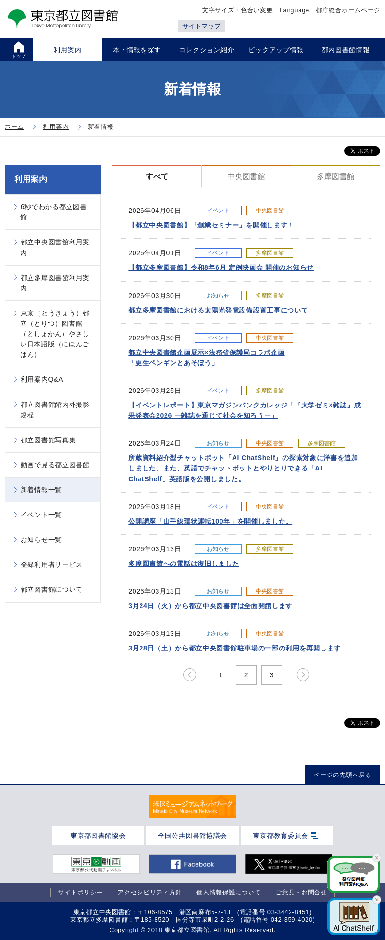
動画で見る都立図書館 (55, 465)
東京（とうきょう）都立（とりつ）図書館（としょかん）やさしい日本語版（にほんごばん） (55, 333)
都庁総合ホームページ (348, 10)
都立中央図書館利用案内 (55, 247)
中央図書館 (246, 176)
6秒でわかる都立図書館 (53, 212)
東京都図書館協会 (98, 835)
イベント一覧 (41, 514)
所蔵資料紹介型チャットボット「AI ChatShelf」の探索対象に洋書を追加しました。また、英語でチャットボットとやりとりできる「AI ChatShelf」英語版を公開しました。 (243, 468)
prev (189, 675)
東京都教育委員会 (280, 835)
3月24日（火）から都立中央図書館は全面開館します (210, 606)
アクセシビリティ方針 (150, 892)
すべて (157, 176)
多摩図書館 (335, 176)
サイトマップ (201, 26)
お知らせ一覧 (41, 539)
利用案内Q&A (42, 379)
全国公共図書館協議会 (192, 835)
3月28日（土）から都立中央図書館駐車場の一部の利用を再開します (234, 648)
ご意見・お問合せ (301, 892)
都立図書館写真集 (48, 440)
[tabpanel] (192, 806)
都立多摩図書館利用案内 (55, 283)
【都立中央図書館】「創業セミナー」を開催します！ (211, 225)
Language (294, 10)
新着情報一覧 (41, 490)
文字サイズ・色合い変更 (237, 10)
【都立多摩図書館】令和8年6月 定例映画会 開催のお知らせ (221, 267)
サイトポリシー (80, 892)
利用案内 (30, 179)
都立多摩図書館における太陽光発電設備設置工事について (218, 310)
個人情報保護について (228, 892)
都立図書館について (52, 589)
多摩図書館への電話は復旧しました (183, 563)
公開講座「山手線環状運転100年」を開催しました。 (210, 521)
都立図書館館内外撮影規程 (55, 410)
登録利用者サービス (52, 564)
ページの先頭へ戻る (342, 774)
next (303, 675)
